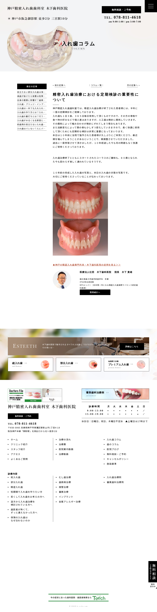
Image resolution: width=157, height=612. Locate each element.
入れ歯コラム (114, 439)
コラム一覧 (96, 85)
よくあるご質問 (19, 459)
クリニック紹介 (19, 444)
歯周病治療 (65, 482)
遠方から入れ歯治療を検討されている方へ (23, 503)
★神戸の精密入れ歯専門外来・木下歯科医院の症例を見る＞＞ (87, 264)
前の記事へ (60, 85)
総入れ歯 (15, 477)
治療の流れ (65, 439)
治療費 (62, 444)
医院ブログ (113, 449)
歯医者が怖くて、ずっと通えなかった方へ (24, 511)
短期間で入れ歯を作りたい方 (26, 491)
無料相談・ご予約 (121, 10)
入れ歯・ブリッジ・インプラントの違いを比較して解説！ (45, 104)
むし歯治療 (65, 477)
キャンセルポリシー (118, 459)
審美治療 (64, 491)
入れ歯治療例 (114, 477)
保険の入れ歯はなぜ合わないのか (20, 519)
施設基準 (112, 463)
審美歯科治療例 (115, 482)
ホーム (14, 439)
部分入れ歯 (17, 482)
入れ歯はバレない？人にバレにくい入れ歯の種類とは (43, 128)
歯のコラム (113, 444)
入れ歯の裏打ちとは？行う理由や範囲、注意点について (44, 116)
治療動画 (64, 454)
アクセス (15, 454)
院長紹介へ (95, 292)
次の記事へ (132, 85)
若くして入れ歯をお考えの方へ (28, 496)
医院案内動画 (66, 449)
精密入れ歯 (17, 487)
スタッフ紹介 (18, 449)
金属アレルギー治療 (70, 501)
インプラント (66, 496)
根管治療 (64, 487)
